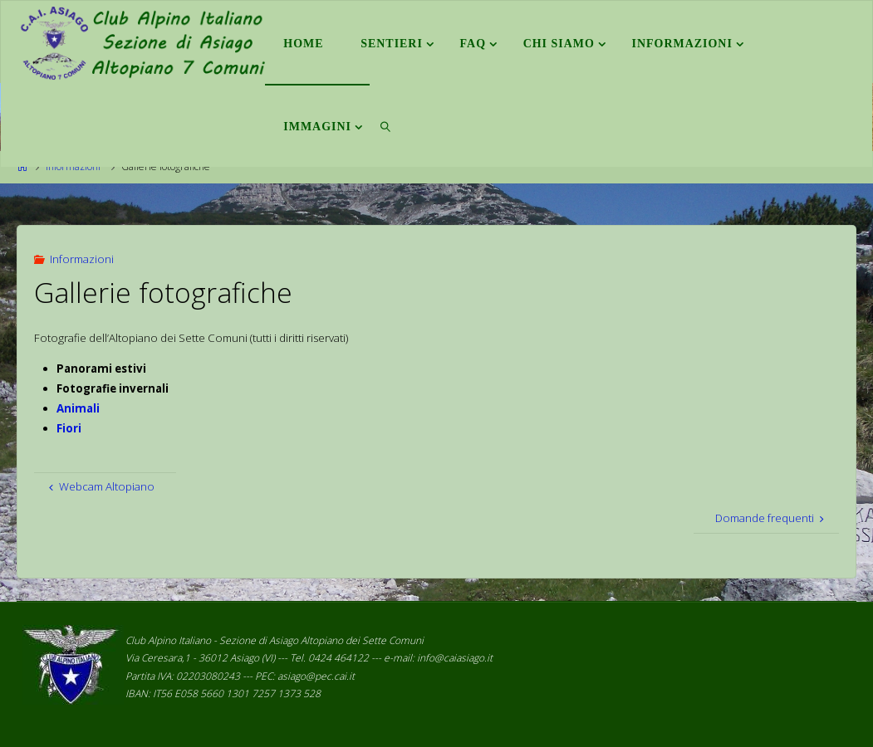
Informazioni (82, 258)
